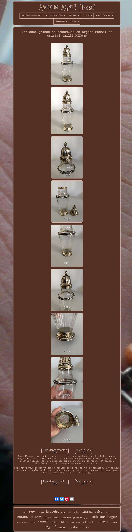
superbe (56, 518)
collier (48, 517)
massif (87, 511)
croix (18, 522)
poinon (77, 517)
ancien (22, 516)
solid (85, 518)
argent (50, 526)
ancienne (97, 516)
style (62, 522)
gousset (78, 522)
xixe (32, 512)
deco (25, 512)
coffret (92, 522)
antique (103, 521)
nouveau (66, 517)
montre (54, 522)
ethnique (62, 527)
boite (86, 527)
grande (24, 522)
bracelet (52, 511)
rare (70, 511)
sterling (41, 512)
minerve (36, 517)
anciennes (70, 522)
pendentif (74, 527)
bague (112, 517)
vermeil (43, 521)
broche (32, 522)
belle (85, 522)
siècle (63, 512)
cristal (108, 512)
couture (114, 522)
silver (99, 511)
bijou (76, 512)
